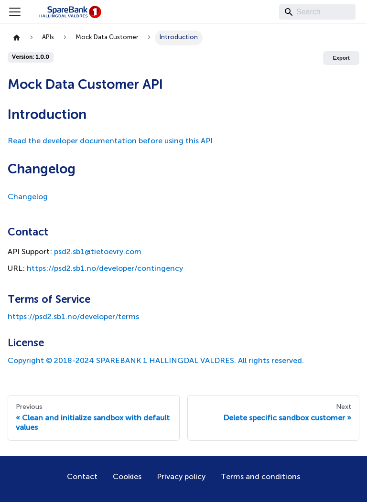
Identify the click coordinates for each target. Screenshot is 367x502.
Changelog (28, 197)
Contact (82, 477)
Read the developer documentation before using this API (110, 141)
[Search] (317, 12)
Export (341, 58)
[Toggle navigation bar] (15, 12)
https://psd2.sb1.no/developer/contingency (105, 269)
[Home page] (17, 38)
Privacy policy (181, 477)
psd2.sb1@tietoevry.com (97, 252)
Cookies (127, 477)
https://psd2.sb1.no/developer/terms (73, 317)
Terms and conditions (260, 477)
